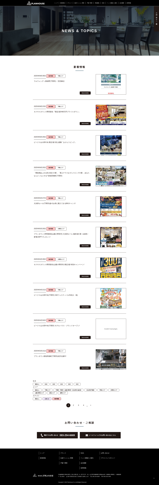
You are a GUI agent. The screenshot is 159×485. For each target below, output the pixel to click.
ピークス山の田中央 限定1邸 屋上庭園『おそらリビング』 (55, 142)
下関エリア (47, 390)
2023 (69, 384)
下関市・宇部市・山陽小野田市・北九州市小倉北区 (68, 390)
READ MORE (85, 93)
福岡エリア (63, 393)
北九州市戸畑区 (90, 390)
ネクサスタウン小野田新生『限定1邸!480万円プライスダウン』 (57, 112)
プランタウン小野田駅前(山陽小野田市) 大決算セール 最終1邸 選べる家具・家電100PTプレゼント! (61, 235)
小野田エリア (113, 390)
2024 (61, 384)
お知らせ (47, 398)
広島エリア (52, 393)
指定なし (37, 384)
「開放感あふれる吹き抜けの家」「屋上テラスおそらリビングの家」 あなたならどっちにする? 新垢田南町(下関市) (61, 174)
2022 (77, 384)
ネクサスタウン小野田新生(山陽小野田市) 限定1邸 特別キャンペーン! (59, 264)
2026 (46, 384)
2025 (54, 384)
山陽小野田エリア (39, 393)
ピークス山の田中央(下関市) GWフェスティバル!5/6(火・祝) (56, 295)
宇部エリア (102, 390)
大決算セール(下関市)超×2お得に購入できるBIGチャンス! (55, 203)
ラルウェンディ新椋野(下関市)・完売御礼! (49, 81)
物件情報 (56, 398)
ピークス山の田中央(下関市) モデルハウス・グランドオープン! (57, 326)
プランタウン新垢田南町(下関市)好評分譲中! (50, 356)
